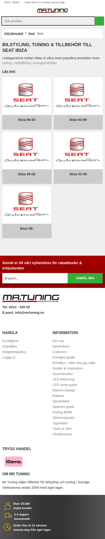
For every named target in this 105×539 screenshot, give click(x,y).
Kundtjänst (10, 341)
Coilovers (60, 352)
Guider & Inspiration (68, 368)
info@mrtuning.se (29, 312)
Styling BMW (62, 412)
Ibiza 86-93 (27, 120)
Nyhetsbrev (61, 346)
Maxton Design (64, 390)
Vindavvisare (62, 434)
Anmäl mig (85, 278)
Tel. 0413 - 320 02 (16, 307)
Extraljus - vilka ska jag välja (74, 363)
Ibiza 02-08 (78, 174)
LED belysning (64, 379)
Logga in (8, 357)
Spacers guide (63, 407)
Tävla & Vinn (62, 428)
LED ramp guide (65, 385)
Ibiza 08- (26, 228)
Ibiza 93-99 (78, 120)
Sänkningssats (64, 418)
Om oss (58, 341)
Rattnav (58, 396)
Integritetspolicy (14, 352)
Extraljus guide (64, 357)
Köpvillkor (9, 346)
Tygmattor (60, 423)
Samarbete (61, 401)
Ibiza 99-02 (27, 174)
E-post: (8, 312)
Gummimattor (63, 374)
